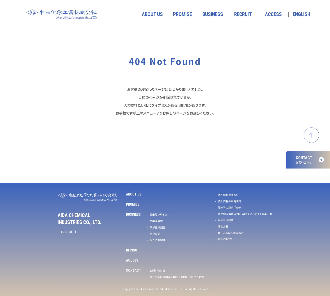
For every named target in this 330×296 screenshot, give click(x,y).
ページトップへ (311, 135)
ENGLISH (66, 231)
